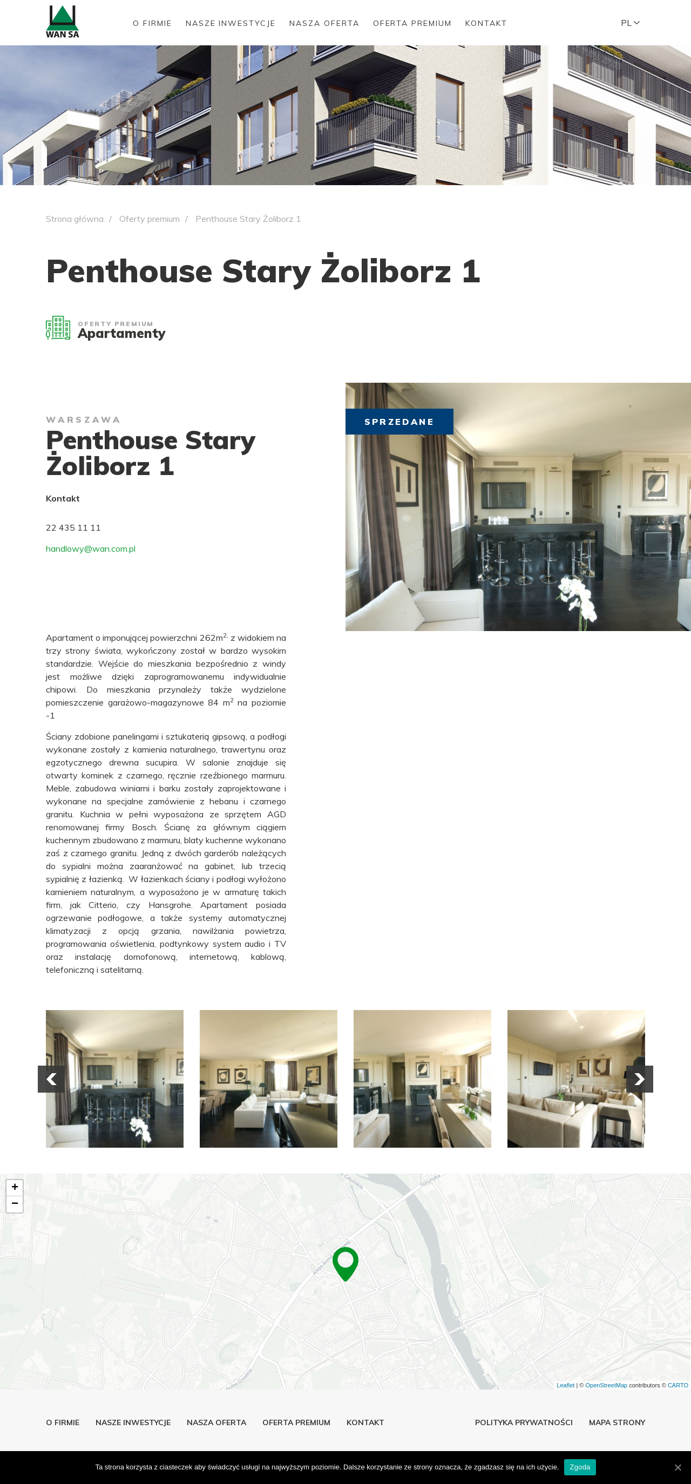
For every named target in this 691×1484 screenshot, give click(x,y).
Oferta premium (412, 23)
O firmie (152, 23)
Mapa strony (617, 1422)
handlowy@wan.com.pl (91, 548)
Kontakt (486, 23)
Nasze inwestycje (231, 23)
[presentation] (51, 1079)
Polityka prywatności (524, 1422)
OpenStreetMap (606, 1385)
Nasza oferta (324, 23)
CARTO (678, 1385)
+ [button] (14, 1188)
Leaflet (565, 1385)
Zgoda (580, 1467)
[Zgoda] (677, 1467)
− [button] (14, 1204)
